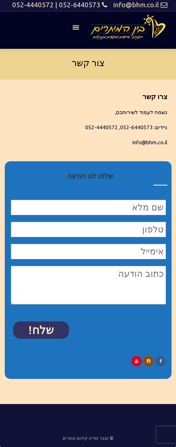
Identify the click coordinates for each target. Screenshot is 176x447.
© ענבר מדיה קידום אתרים (88, 438)
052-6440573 (79, 5)
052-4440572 (33, 5)
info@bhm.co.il (136, 5)
